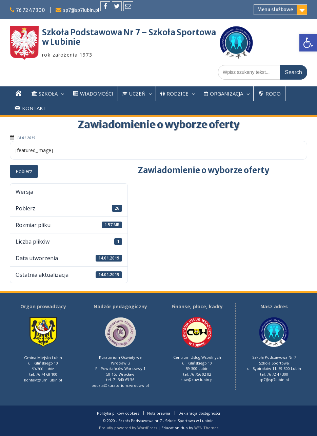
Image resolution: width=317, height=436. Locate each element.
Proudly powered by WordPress (128, 427)
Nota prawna (158, 413)
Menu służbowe (275, 9)
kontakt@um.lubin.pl (43, 379)
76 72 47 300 (31, 10)
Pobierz (24, 171)
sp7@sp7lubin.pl (83, 10)
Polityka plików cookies (118, 413)
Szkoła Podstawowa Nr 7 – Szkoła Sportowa (129, 32)
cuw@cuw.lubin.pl (197, 379)
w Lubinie (61, 42)
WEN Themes (206, 427)
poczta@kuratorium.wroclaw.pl (120, 385)
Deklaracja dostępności (199, 413)
